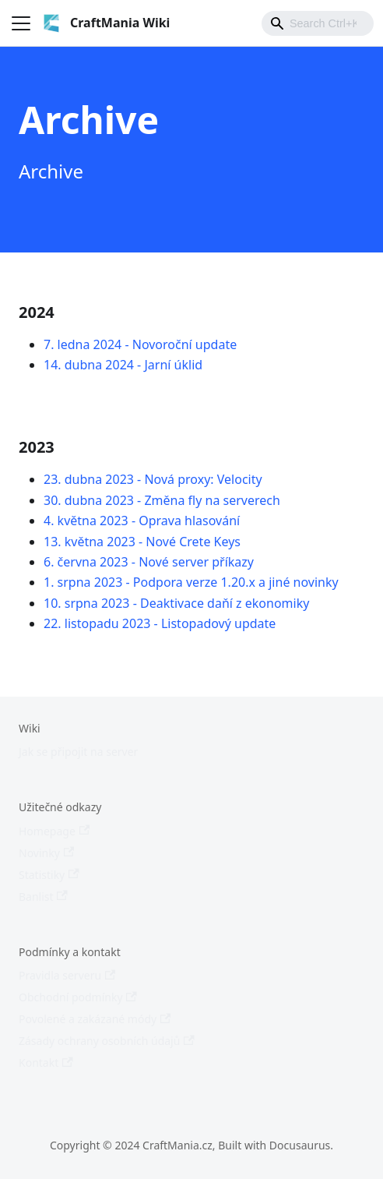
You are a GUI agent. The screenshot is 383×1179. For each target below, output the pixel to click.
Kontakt (46, 1062)
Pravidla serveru (67, 975)
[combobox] (318, 23)
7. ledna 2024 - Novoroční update (140, 344)
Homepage (54, 831)
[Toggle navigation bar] (21, 23)
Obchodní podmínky (78, 997)
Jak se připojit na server (78, 751)
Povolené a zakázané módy (94, 1018)
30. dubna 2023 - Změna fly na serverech (162, 500)
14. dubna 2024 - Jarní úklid (123, 364)
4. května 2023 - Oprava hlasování (142, 520)
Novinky (46, 852)
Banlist (43, 896)
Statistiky (49, 874)
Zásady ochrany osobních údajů (107, 1040)
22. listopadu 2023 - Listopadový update (160, 623)
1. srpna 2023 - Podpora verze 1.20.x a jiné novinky (191, 582)
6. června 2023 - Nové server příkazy (149, 561)
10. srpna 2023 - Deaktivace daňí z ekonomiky (176, 603)
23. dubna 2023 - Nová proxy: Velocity (153, 479)
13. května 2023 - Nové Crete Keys (142, 541)
